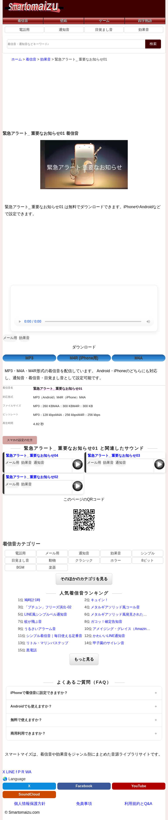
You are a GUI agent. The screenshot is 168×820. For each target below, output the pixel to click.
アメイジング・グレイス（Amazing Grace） (127, 629)
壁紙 (63, 20)
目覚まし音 (104, 29)
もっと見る (84, 659)
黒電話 (31, 650)
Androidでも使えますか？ (31, 706)
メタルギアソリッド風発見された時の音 (122, 614)
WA (28, 772)
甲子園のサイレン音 (108, 643)
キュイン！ (99, 600)
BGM (20, 567)
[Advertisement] (84, 96)
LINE (10, 772)
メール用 (10, 338)
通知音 (64, 29)
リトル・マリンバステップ (47, 643)
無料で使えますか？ (26, 720)
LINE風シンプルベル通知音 (45, 614)
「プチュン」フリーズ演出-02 (47, 607)
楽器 (52, 567)
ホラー (115, 560)
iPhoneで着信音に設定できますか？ (39, 693)
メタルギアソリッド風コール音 (115, 607)
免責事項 (84, 803)
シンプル (148, 553)
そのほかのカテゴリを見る (84, 579)
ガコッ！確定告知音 (106, 621)
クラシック (84, 560)
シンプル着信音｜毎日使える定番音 (54, 636)
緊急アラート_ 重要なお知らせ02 (32, 477)
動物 (52, 560)
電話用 (24, 29)
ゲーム (104, 20)
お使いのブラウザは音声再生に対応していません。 (84, 321)
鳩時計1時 (32, 600)
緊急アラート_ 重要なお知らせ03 (114, 455)
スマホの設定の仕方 (20, 440)
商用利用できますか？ (28, 733)
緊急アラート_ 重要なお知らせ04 (32, 455)
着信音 (23, 20)
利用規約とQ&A (138, 803)
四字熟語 (145, 20)
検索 (153, 44)
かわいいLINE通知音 (109, 636)
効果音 (143, 29)
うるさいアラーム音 (40, 629)
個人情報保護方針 (30, 803)
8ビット (147, 560)
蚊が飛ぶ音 (33, 621)
